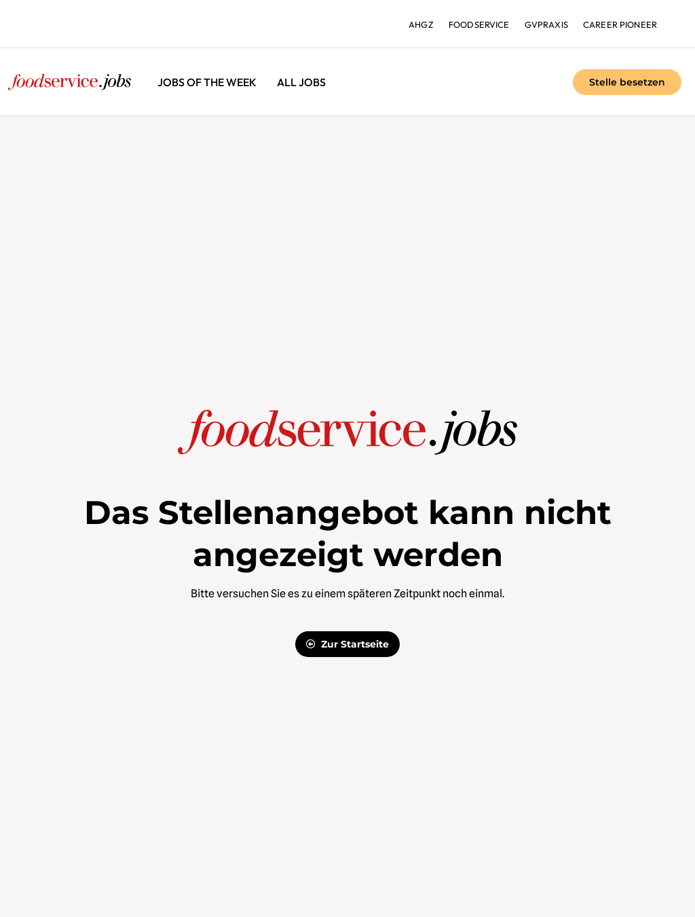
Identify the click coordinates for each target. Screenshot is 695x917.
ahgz (416, 24)
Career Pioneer (619, 24)
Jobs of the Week (207, 82)
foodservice (475, 24)
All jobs (301, 82)
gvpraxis (545, 24)
